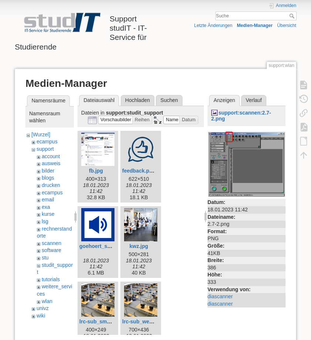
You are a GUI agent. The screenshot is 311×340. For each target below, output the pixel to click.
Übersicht (286, 25)
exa (46, 207)
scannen (51, 243)
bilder (48, 171)
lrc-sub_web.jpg (142, 321)
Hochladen (137, 100)
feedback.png (139, 171)
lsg (45, 221)
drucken (51, 185)
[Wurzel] (40, 134)
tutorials (51, 279)
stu (45, 258)
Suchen (169, 100)
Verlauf (254, 100)
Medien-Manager (255, 25)
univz (43, 308)
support (45, 149)
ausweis (51, 163)
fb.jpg (96, 171)
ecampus (47, 141)
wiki (41, 316)
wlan (47, 301)
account (51, 156)
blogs (48, 178)
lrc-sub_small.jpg (100, 321)
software (51, 250)
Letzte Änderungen (213, 25)
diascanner (220, 296)
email (48, 200)
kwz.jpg (139, 246)
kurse (48, 214)
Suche (292, 15)
